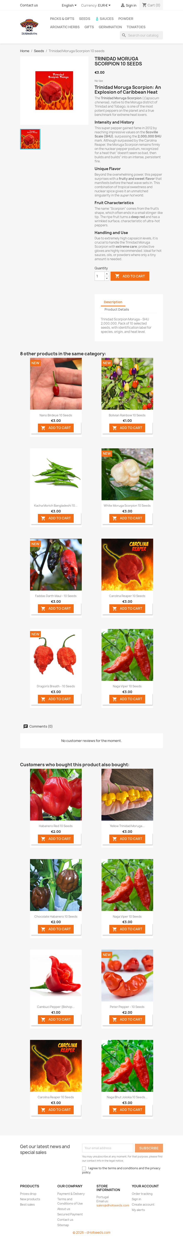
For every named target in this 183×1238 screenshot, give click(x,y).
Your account (145, 1186)
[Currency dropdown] (105, 5)
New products (30, 1199)
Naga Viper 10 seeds (127, 686)
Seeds (84, 18)
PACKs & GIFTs (62, 18)
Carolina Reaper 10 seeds (127, 596)
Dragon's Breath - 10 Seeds (56, 686)
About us (63, 1209)
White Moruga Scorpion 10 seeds (127, 505)
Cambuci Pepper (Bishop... (56, 1007)
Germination (110, 27)
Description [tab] (113, 302)
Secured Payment (70, 1214)
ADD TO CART (56, 428)
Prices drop (28, 1194)
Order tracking (142, 1194)
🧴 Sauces (104, 18)
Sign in (136, 1199)
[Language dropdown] (70, 5)
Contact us (29, 5)
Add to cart (130, 276)
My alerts (138, 1210)
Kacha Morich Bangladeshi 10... (55, 505)
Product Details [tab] (117, 309)
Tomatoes (136, 27)
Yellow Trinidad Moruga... (127, 826)
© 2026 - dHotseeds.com (91, 1232)
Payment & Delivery (71, 1194)
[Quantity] (100, 276)
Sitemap (63, 1225)
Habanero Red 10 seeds (56, 826)
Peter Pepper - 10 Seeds (127, 1007)
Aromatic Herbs (65, 27)
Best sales (27, 1204)
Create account (143, 1204)
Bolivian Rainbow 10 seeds (127, 415)
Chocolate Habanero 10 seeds (55, 916)
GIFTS (89, 27)
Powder (125, 18)
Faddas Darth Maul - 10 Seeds (56, 596)
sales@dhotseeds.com (112, 1205)
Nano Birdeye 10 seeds (56, 415)
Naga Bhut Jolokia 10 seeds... (127, 1097)
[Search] (141, 35)
